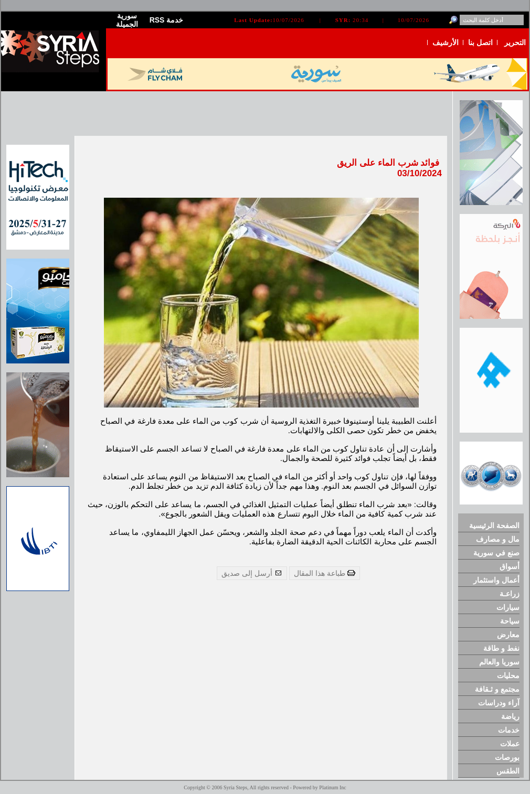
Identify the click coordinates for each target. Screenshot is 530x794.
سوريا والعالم (499, 662)
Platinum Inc (332, 787)
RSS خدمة (167, 20)
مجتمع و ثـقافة (497, 689)
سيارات (508, 607)
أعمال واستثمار (496, 580)
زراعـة (510, 593)
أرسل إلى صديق (251, 573)
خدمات (509, 730)
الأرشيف (445, 42)
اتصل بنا (480, 42)
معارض (508, 634)
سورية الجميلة (127, 20)
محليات (508, 675)
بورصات (507, 757)
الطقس (508, 771)
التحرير (515, 42)
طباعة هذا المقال (324, 573)
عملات (510, 743)
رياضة (510, 716)
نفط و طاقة (501, 648)
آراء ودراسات (499, 703)
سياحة (510, 621)
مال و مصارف (498, 539)
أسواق (510, 566)
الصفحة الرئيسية (494, 525)
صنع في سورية (496, 553)
